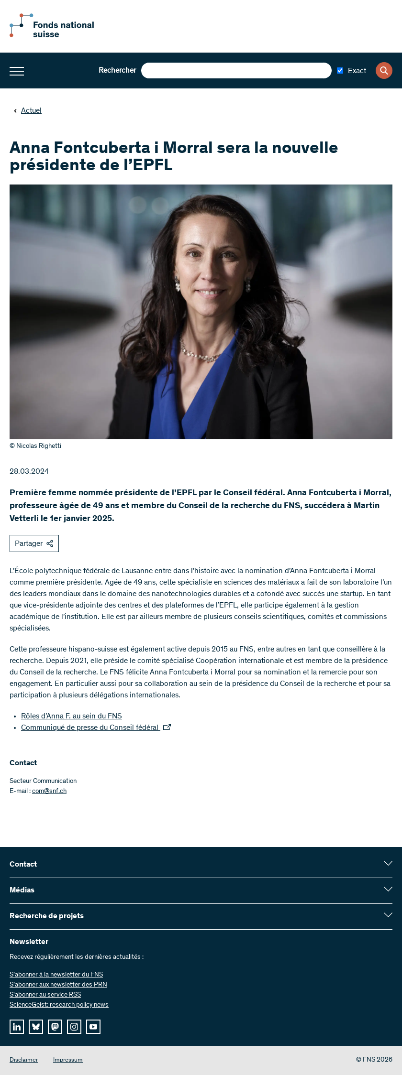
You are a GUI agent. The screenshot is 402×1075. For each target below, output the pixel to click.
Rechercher (117, 71)
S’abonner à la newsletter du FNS (56, 975)
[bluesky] (36, 1027)
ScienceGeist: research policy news (59, 1005)
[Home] (62, 35)
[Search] (384, 70)
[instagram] (74, 1027)
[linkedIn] (17, 1027)
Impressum (68, 1060)
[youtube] (93, 1027)
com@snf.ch (49, 791)
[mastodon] (55, 1027)
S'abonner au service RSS (45, 995)
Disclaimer (24, 1060)
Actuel (27, 111)
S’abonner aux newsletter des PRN (58, 985)
